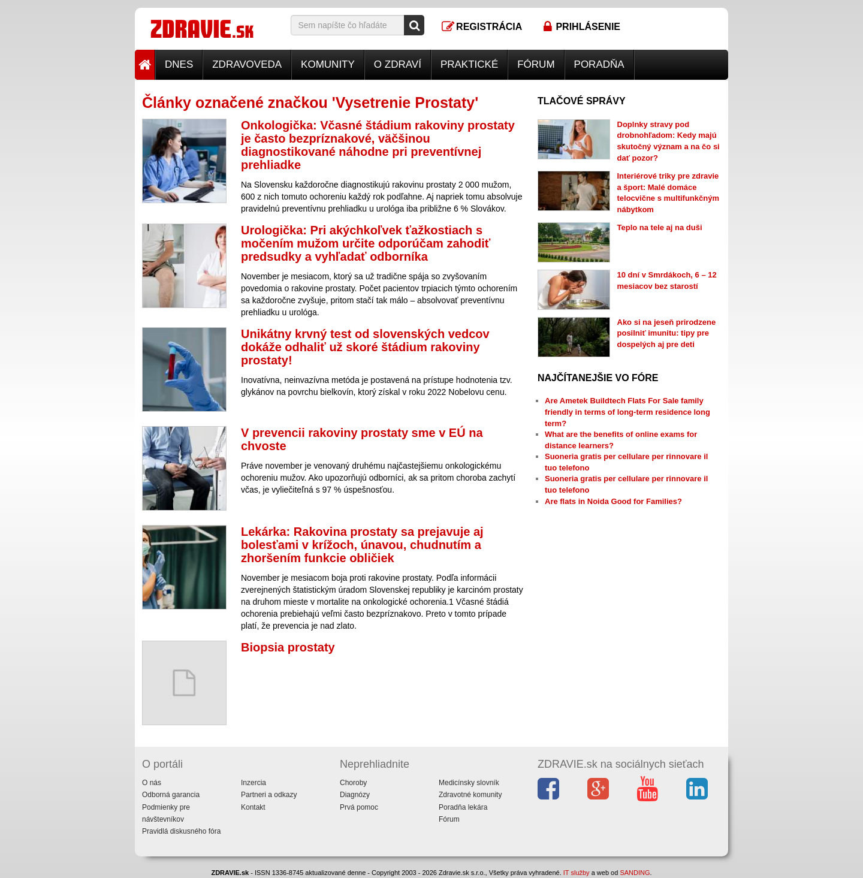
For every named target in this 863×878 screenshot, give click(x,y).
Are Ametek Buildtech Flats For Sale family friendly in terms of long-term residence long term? (627, 411)
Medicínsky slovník (469, 783)
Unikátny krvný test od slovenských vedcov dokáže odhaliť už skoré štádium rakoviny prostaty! (365, 347)
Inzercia (253, 783)
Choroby (353, 783)
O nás (151, 783)
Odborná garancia (171, 794)
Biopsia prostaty (288, 647)
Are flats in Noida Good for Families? (613, 501)
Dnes (179, 64)
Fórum (535, 64)
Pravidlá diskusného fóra (181, 831)
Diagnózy (355, 794)
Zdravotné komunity (470, 794)
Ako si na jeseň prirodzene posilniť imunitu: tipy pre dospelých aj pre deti (666, 333)
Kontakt (253, 807)
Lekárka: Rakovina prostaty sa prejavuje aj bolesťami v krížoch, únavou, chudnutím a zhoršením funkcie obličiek (362, 545)
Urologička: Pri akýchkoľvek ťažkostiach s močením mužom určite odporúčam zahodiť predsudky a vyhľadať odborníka (365, 243)
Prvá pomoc (359, 807)
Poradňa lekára (463, 807)
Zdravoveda (247, 64)
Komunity (328, 64)
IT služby (576, 872)
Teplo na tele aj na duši (659, 227)
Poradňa (599, 64)
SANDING (635, 872)
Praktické (469, 64)
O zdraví (397, 64)
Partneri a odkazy (269, 794)
